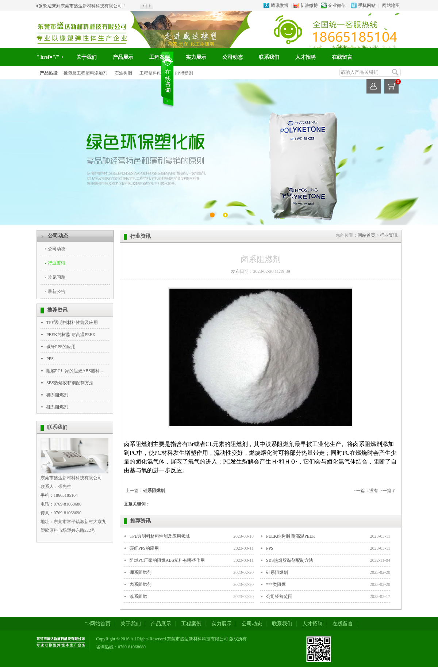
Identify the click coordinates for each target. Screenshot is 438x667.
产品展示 (123, 57)
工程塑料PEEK (153, 73)
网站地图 (391, 5)
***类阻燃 (276, 584)
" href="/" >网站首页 (50, 63)
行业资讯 (56, 263)
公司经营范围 (279, 596)
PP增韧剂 (184, 73)
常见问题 (56, 277)
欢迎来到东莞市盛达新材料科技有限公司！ (84, 5)
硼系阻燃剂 (57, 394)
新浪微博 (309, 5)
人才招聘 (305, 57)
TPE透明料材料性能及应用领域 (160, 536)
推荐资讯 (57, 310)
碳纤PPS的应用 (61, 346)
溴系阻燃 (138, 596)
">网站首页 (98, 623)
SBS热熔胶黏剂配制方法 (69, 382)
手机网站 (367, 5)
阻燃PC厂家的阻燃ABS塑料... (74, 370)
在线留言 (342, 57)
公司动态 (232, 57)
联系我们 (269, 57)
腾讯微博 (279, 5)
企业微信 (337, 5)
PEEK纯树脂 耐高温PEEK (71, 334)
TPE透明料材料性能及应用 (72, 322)
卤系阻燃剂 (140, 584)
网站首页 (366, 235)
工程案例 (159, 57)
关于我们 (86, 57)
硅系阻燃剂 (57, 406)
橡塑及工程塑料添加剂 (85, 73)
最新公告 (56, 291)
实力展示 (196, 57)
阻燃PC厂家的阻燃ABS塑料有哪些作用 (167, 560)
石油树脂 (123, 73)
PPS (50, 358)
